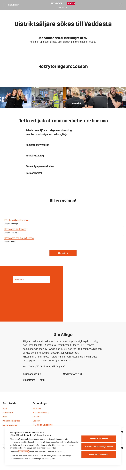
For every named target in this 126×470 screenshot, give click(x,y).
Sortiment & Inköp (41, 412)
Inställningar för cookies (98, 454)
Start (4, 408)
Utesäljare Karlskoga (63, 229)
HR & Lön (37, 408)
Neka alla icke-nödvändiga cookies (99, 447)
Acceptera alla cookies (99, 439)
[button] (121, 4)
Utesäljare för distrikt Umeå (63, 238)
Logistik (36, 421)
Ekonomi (36, 416)
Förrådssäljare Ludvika (63, 220)
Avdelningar (7, 412)
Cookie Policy (23, 452)
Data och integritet (11, 421)
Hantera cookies (9, 425)
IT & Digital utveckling (43, 425)
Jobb (4, 416)
